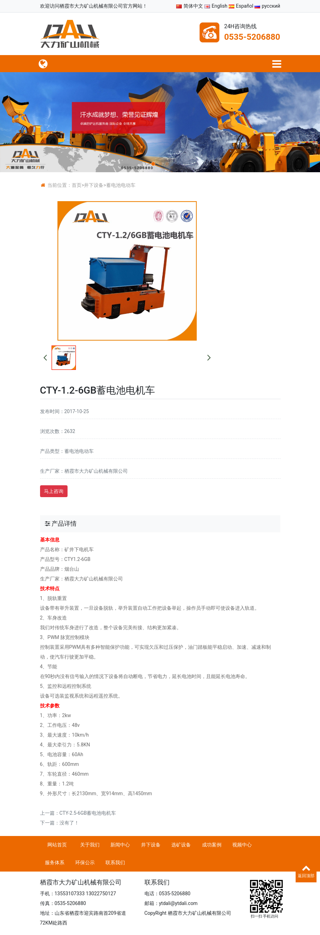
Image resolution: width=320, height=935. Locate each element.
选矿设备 (181, 844)
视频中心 (242, 844)
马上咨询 (53, 491)
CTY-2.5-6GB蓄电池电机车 (88, 813)
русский (267, 6)
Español (241, 6)
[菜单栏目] (43, 63)
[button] (153, 164)
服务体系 (54, 862)
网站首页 (57, 844)
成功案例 (211, 844)
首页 (76, 185)
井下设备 (93, 185)
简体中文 (189, 6)
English (215, 6)
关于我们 (90, 844)
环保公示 (85, 862)
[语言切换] (277, 63)
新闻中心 (120, 844)
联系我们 (115, 862)
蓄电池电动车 (120, 185)
